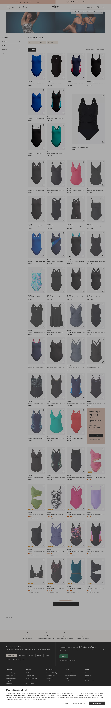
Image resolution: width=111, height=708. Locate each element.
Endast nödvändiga (79, 703)
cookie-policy (42, 699)
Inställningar (65, 703)
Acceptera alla (96, 703)
